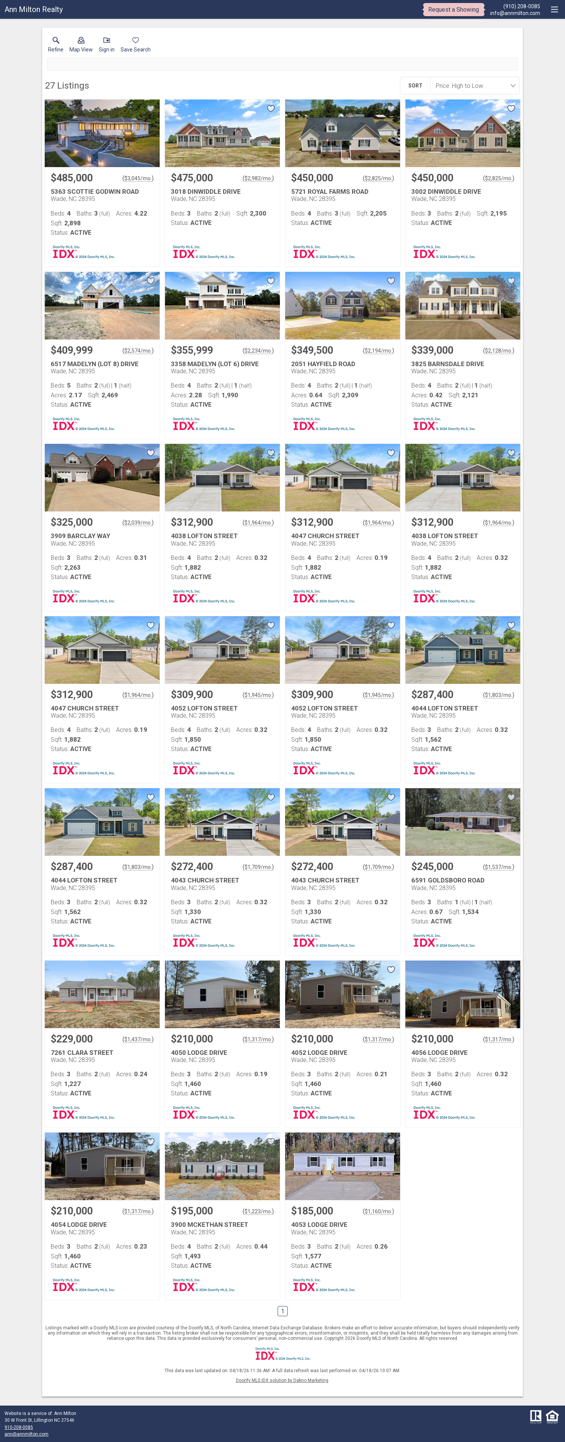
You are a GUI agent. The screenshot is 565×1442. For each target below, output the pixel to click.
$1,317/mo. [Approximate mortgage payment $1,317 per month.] (258, 1039)
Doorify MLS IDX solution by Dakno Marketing (282, 1380)
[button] (81, 46)
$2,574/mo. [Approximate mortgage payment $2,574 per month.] (138, 351)
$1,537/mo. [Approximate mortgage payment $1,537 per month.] (498, 867)
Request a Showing (453, 9)
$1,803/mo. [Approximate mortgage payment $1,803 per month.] (498, 695)
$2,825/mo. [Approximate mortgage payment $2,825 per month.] (378, 178)
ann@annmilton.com (26, 1434)
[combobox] (472, 85)
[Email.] (515, 12)
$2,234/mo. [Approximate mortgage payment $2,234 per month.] (258, 351)
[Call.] (515, 6)
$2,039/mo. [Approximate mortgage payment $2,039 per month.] (138, 523)
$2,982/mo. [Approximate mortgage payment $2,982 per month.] (258, 178)
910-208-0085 (19, 1427)
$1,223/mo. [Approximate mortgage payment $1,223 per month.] (258, 1211)
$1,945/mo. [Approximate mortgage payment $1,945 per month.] (258, 695)
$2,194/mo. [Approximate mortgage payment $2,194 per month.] (378, 351)
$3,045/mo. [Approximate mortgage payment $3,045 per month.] (138, 178)
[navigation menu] (554, 9)
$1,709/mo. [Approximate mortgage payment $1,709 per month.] (258, 867)
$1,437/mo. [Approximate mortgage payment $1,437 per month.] (138, 1039)
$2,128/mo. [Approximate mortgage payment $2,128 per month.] (498, 351)
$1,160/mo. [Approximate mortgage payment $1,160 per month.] (378, 1211)
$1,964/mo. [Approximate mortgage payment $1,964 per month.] (258, 523)
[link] (56, 46)
